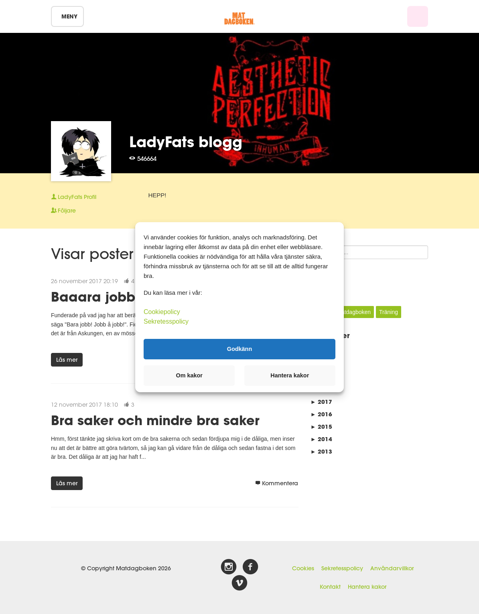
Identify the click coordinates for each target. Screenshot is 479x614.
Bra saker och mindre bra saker (155, 420)
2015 (321, 426)
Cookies (303, 568)
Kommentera (276, 483)
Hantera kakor (367, 586)
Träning (388, 312)
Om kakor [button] (189, 375)
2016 (321, 414)
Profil (73, 197)
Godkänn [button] (239, 349)
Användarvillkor (392, 568)
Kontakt (330, 586)
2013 (321, 451)
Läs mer (66, 359)
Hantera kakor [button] (289, 375)
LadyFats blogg (185, 141)
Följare (63, 210)
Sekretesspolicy (342, 568)
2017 (321, 401)
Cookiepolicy (162, 311)
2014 (321, 439)
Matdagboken (354, 312)
